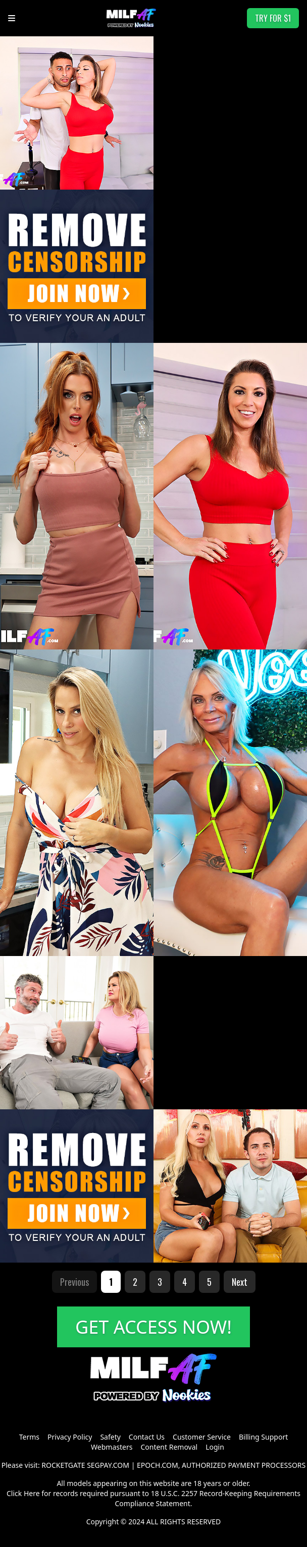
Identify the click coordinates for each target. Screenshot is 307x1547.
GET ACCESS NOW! (153, 1327)
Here (32, 1493)
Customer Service (202, 1437)
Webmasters (111, 1447)
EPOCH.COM (157, 1465)
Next (239, 1281)
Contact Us (147, 1437)
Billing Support (263, 1437)
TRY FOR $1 (273, 18)
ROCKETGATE (63, 1465)
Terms (29, 1437)
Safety (110, 1437)
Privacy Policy (69, 1437)
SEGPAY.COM (108, 1465)
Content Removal (168, 1447)
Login (215, 1447)
